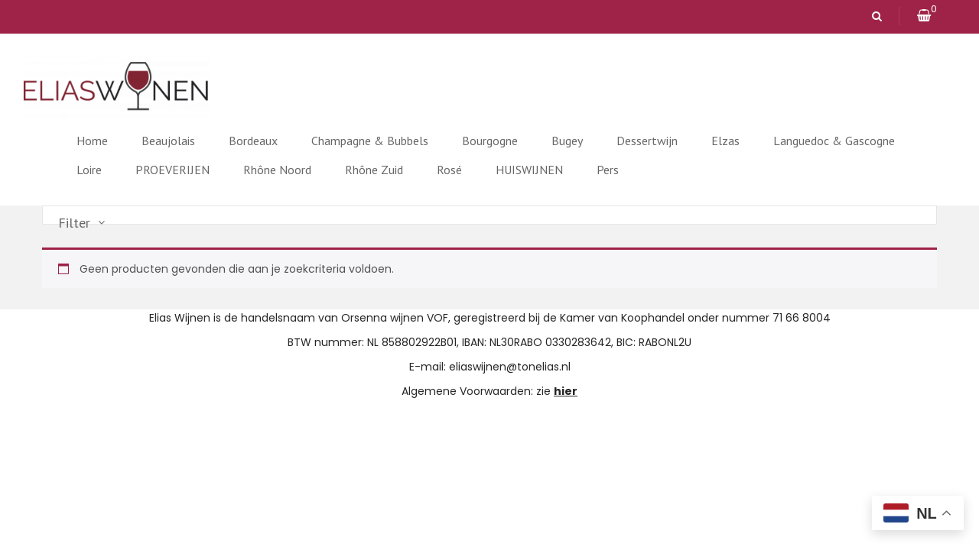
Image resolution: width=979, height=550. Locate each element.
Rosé (449, 169)
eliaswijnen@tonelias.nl (510, 366)
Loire (89, 169)
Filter (74, 223)
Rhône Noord (277, 169)
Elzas (725, 140)
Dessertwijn (647, 140)
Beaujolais (168, 140)
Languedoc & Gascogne (834, 140)
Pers (608, 169)
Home (92, 140)
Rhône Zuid (374, 169)
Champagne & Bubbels (369, 140)
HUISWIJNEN (529, 169)
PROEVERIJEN (172, 169)
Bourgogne (490, 140)
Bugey (567, 140)
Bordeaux (253, 140)
